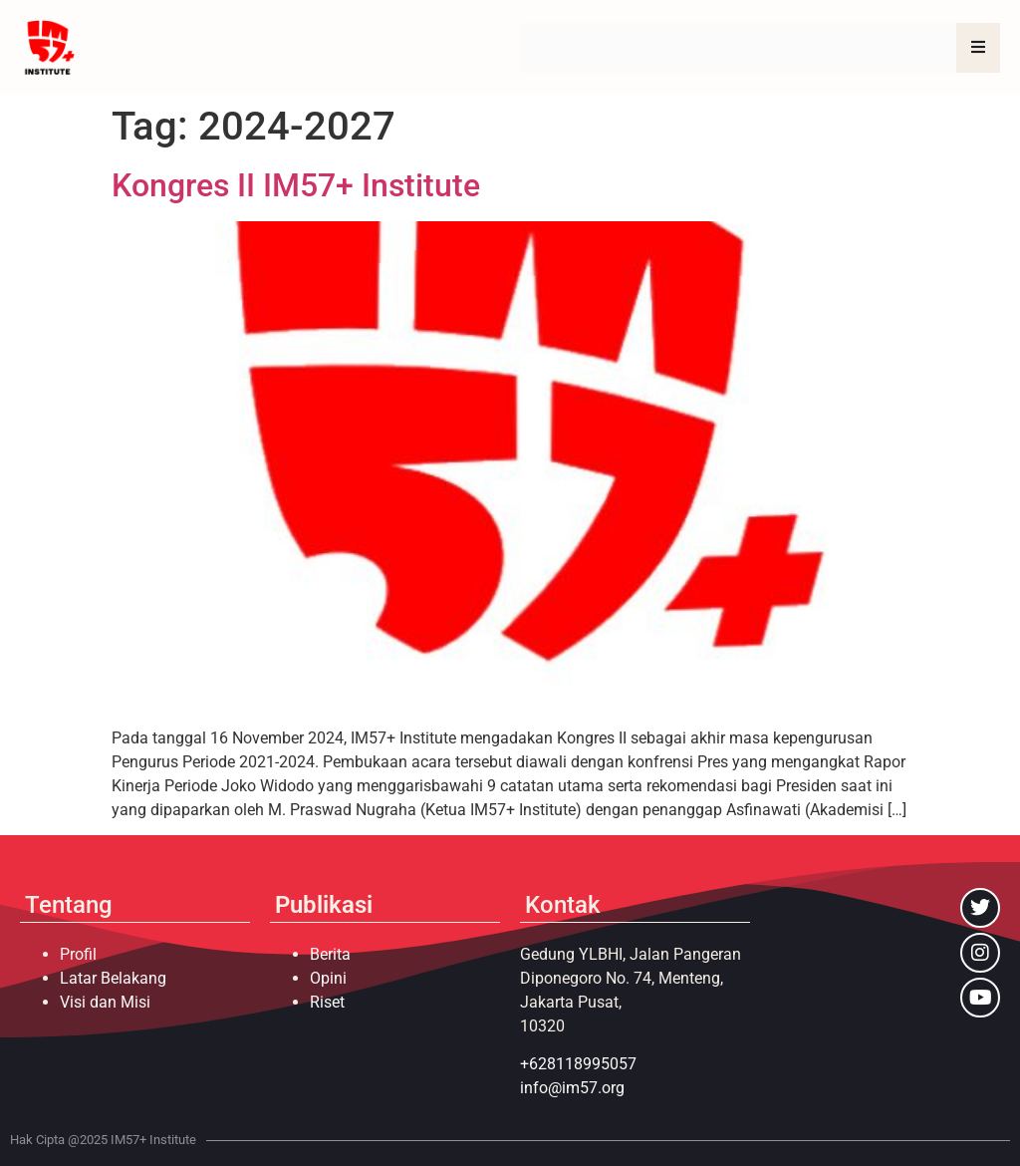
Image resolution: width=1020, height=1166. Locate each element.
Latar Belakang (113, 978)
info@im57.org (572, 1087)
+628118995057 (578, 1063)
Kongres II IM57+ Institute (296, 185)
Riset (327, 1002)
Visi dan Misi (105, 1002)
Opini (328, 978)
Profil (78, 954)
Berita (330, 954)
